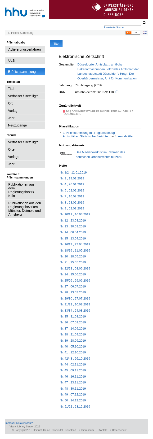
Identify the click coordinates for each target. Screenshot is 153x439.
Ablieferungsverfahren (24, 49)
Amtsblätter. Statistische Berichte (85, 136)
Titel (11, 89)
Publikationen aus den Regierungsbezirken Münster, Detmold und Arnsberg (24, 208)
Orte (11, 149)
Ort (10, 103)
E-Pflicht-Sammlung (20, 33)
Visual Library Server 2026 (24, 426)
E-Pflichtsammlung (22, 72)
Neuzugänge (17, 125)
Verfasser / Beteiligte (23, 96)
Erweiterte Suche (114, 27)
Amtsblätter (126, 136)
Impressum (11, 423)
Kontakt (103, 430)
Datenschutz (25, 423)
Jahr (11, 118)
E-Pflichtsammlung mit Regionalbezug (89, 133)
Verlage (13, 157)
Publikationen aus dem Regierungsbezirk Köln (21, 190)
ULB (11, 60)
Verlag (13, 111)
